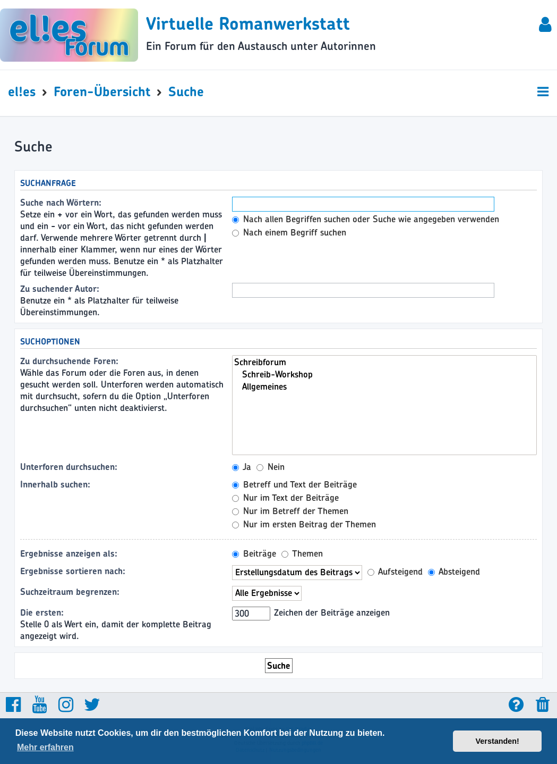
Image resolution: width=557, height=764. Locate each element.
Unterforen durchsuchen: (68, 467)
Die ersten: (42, 612)
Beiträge (254, 553)
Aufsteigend (395, 571)
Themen (302, 553)
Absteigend (454, 571)
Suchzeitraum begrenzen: (69, 592)
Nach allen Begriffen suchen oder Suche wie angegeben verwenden (365, 219)
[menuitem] (546, 26)
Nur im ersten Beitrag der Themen (304, 524)
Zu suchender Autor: (59, 289)
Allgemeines (384, 387)
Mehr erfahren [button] (45, 747)
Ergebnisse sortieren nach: (72, 571)
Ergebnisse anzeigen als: (68, 553)
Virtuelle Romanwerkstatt (248, 23)
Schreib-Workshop (384, 374)
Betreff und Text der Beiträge (294, 484)
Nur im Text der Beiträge (285, 497)
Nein (270, 467)
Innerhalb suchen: (55, 484)
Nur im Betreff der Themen (290, 511)
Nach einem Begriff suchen (289, 232)
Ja (241, 467)
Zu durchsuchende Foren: (69, 361)
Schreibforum (384, 362)
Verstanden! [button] (497, 741)
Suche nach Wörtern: (60, 202)
